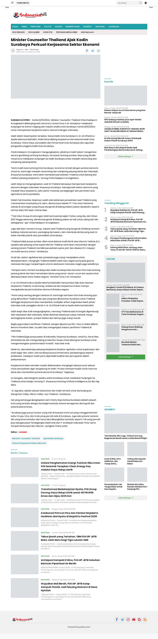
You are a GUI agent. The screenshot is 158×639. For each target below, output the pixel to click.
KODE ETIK (47, 32)
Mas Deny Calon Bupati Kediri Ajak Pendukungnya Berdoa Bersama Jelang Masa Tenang (123, 148)
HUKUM (58, 26)
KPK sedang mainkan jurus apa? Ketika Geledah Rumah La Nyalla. (122, 120)
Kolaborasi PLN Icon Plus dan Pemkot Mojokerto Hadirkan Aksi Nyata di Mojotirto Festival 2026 (69, 516)
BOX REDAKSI (18, 32)
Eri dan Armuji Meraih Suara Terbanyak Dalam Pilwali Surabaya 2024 (122, 139)
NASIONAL (100, 26)
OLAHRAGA (114, 26)
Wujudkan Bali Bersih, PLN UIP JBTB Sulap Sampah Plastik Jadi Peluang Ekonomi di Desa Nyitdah (68, 592)
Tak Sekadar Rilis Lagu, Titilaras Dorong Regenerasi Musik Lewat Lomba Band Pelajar (125, 437)
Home (15, 26)
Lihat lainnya (125, 357)
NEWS (24, 26)
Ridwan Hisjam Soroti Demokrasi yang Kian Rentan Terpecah (125, 111)
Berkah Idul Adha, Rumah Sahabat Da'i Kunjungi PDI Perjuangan (137, 486)
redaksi (23, 432)
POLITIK (47, 26)
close (7, 7)
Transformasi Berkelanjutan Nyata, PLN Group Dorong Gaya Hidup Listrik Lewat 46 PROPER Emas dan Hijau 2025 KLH (69, 492)
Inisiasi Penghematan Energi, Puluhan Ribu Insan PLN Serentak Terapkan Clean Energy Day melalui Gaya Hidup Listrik (70, 466)
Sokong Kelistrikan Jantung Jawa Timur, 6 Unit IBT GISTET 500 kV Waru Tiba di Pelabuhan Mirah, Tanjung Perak (127, 248)
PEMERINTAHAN (72, 26)
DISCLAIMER (33, 32)
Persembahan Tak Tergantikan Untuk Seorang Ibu (113, 486)
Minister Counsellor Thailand (26, 438)
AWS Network (87, 32)
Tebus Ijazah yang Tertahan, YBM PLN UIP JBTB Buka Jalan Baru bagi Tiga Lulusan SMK (68, 542)
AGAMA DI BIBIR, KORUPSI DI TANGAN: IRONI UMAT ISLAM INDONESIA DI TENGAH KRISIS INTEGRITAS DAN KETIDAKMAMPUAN (124, 130)
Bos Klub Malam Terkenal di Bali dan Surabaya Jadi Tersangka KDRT (130, 343)
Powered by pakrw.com (79, 632)
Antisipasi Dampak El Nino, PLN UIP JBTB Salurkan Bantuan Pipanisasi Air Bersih (67, 567)
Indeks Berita (23, 3)
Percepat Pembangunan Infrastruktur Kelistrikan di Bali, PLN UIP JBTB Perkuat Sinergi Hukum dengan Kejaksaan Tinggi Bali (128, 239)
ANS (26, 50)
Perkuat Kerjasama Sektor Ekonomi (29, 443)
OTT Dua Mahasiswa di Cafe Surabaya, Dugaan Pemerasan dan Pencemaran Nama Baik (133, 313)
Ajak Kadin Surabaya (53, 438)
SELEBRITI (87, 26)
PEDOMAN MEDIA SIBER (66, 32)
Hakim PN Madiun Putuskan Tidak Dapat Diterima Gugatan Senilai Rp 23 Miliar (132, 299)
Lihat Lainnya (125, 156)
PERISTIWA (36, 26)
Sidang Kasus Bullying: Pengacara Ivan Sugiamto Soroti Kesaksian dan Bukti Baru (132, 328)
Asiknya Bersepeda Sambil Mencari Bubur (136, 461)
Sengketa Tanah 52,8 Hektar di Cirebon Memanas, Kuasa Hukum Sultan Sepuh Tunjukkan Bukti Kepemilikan (125, 288)
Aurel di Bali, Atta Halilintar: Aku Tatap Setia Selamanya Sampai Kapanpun (113, 461)
